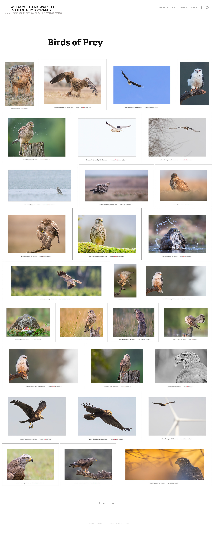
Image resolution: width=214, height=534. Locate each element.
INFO (194, 7)
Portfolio (167, 7)
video (183, 7)
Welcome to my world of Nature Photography (34, 8)
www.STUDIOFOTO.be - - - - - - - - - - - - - (126, 523)
